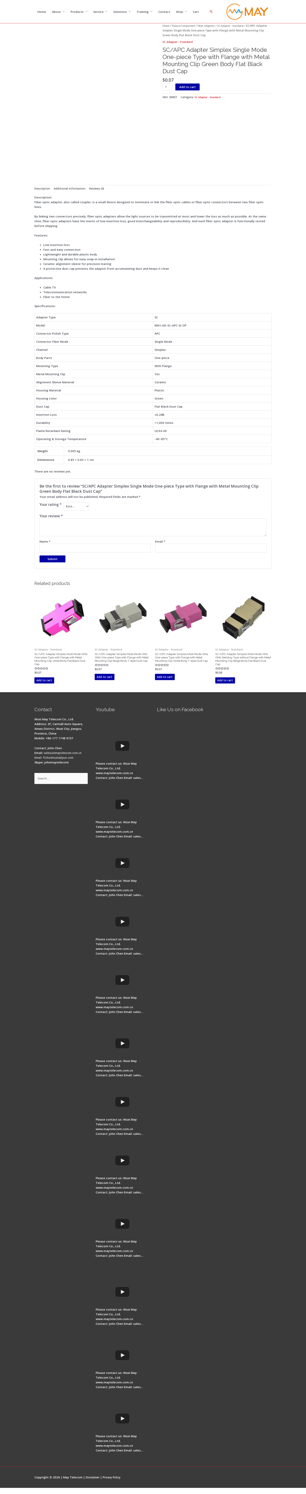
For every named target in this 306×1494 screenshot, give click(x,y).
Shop (179, 12)
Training (143, 12)
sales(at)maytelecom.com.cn (65, 759)
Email (160, 543)
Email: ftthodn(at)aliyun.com (55, 764)
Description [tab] (42, 189)
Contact (164, 12)
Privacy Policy (114, 1483)
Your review (51, 517)
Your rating (51, 505)
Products (77, 12)
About (56, 12)
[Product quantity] (167, 87)
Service (98, 12)
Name (45, 543)
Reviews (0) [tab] (100, 189)
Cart (196, 12)
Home (41, 12)
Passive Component (186, 26)
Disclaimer (93, 1483)
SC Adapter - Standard (239, 26)
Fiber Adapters (212, 26)
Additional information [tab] (71, 189)
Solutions (120, 12)
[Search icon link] (211, 12)
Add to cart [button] (50, 685)
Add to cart (188, 87)
